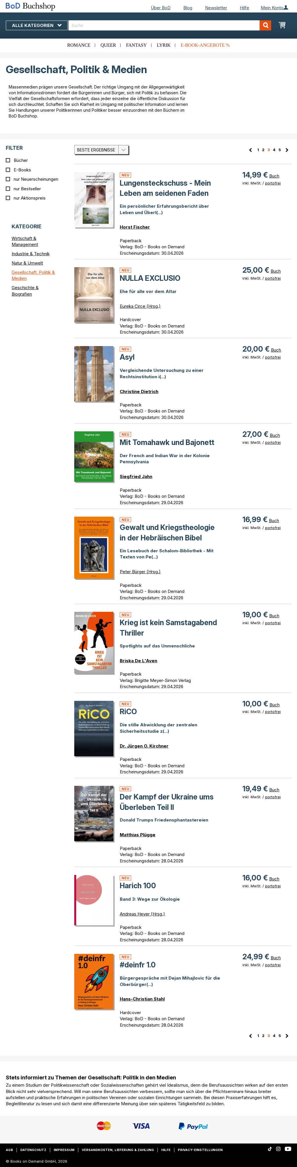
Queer (108, 45)
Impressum (64, 1150)
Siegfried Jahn (136, 476)
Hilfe (244, 7)
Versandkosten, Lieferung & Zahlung (118, 1150)
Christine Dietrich (139, 391)
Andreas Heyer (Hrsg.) (142, 914)
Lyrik (164, 45)
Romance (78, 45)
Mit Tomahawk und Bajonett (167, 442)
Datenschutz (33, 1150)
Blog (187, 7)
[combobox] (169, 25)
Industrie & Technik (31, 253)
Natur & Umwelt (27, 263)
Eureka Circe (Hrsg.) (140, 306)
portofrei (273, 183)
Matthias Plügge (137, 834)
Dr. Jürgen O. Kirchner (144, 746)
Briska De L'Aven (138, 660)
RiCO (128, 711)
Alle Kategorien (36, 25)
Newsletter (216, 7)
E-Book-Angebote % (205, 45)
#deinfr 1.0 (138, 964)
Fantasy (136, 45)
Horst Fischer (135, 227)
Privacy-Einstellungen (200, 1150)
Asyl (127, 357)
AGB (9, 1150)
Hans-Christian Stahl (142, 999)
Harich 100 (138, 885)
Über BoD (161, 7)
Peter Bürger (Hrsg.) (140, 571)
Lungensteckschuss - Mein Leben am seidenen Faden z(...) (165, 193)
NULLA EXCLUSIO (150, 278)
